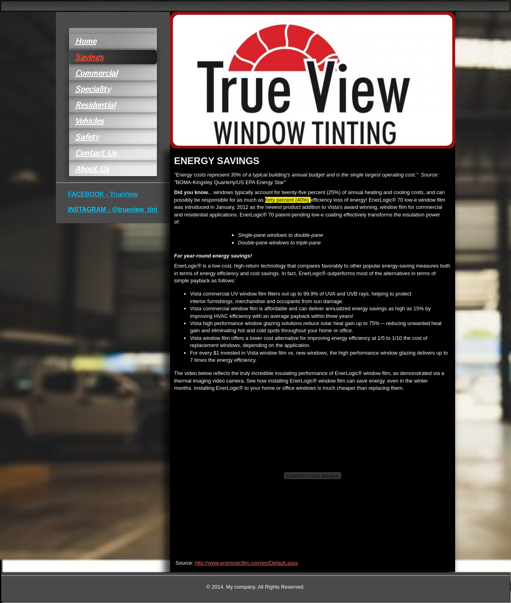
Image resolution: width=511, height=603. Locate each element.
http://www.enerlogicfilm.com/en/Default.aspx (246, 563)
